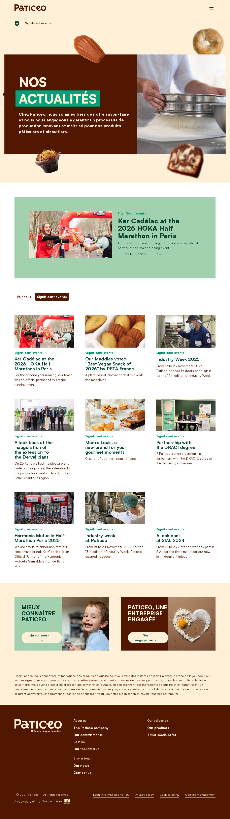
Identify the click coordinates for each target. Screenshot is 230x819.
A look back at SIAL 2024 (170, 538)
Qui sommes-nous (39, 637)
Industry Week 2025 (178, 359)
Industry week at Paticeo (100, 538)
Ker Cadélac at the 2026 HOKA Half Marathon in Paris (148, 228)
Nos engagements (145, 637)
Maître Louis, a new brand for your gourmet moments (105, 447)
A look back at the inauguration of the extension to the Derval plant (33, 450)
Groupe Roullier (52, 801)
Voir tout (24, 297)
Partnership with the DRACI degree (175, 445)
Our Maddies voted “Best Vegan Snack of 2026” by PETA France (109, 363)
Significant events (132, 213)
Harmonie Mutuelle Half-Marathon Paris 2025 (40, 538)
